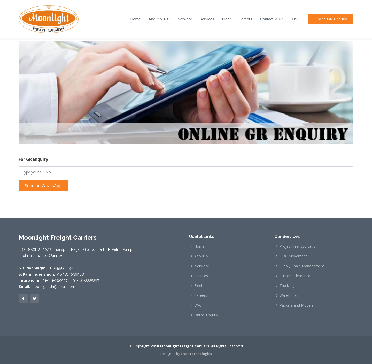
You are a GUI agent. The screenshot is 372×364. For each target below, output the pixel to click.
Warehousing (290, 295)
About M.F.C (159, 19)
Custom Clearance (295, 276)
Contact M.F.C (272, 19)
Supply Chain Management (302, 266)
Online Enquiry (206, 315)
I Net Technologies (196, 353)
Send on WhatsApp (43, 185)
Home (135, 19)
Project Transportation (299, 246)
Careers (245, 19)
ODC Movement (293, 256)
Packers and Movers (297, 305)
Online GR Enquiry (331, 19)
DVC (296, 19)
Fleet (226, 19)
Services (206, 19)
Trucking (287, 285)
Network (184, 19)
